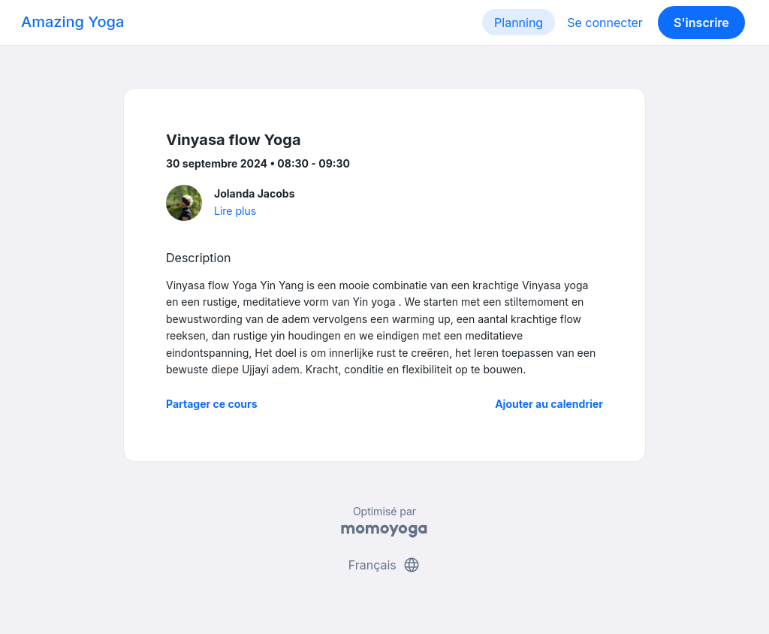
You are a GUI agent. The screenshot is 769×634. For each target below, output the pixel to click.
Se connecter (605, 22)
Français (384, 565)
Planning (518, 22)
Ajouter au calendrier (549, 403)
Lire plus (235, 210)
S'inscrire (701, 22)
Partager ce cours (212, 403)
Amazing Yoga (72, 22)
